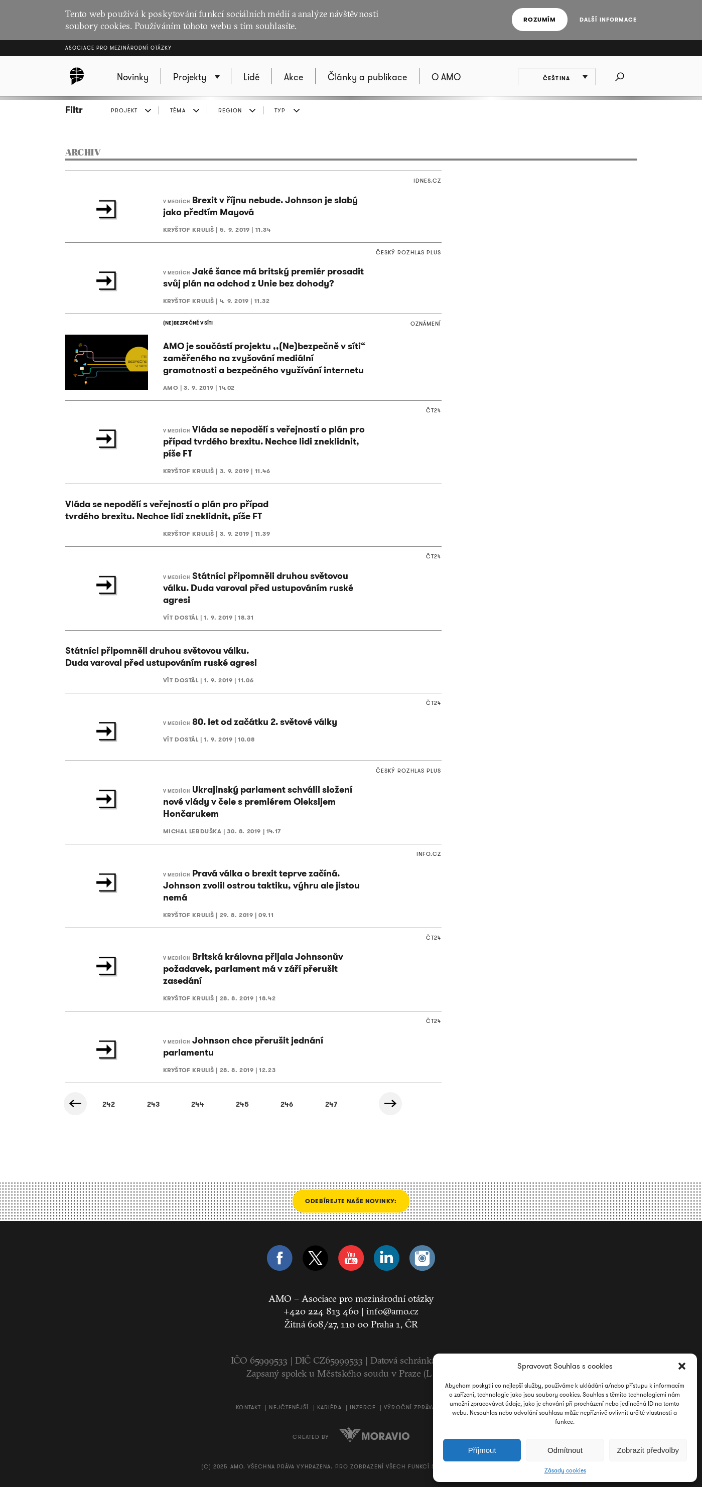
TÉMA (177, 110)
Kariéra (329, 1408)
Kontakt (248, 1408)
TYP (280, 110)
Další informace (608, 20)
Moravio (374, 1434)
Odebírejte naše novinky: (350, 1201)
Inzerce (363, 1408)
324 (120, 1104)
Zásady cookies (565, 1470)
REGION (230, 110)
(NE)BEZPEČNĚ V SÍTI (188, 323)
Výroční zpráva (409, 1408)
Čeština (558, 78)
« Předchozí (75, 1103)
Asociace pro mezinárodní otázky (118, 48)
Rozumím (540, 19)
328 (301, 1104)
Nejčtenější (289, 1408)
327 (256, 1104)
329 (347, 1104)
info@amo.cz (392, 1311)
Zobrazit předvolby (648, 1450)
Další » (391, 1103)
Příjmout (482, 1450)
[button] (682, 1366)
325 (166, 1104)
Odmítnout (565, 1450)
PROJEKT (124, 110)
